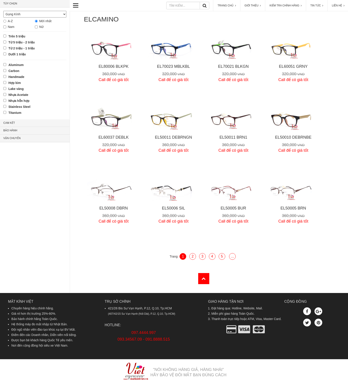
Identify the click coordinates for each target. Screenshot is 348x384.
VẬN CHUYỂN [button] (12, 138)
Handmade (16, 77)
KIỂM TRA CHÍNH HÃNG (285, 5)
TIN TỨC (316, 5)
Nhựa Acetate (18, 95)
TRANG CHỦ (227, 5)
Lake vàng (16, 89)
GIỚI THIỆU (253, 5)
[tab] (35, 4)
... (232, 256)
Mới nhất (45, 21)
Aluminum (16, 65)
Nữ (41, 27)
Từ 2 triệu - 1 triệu (21, 48)
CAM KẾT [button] (9, 122)
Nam (11, 27)
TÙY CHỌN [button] (10, 3)
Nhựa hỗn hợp (18, 101)
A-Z (10, 21)
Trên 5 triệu (16, 36)
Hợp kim (14, 83)
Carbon (13, 71)
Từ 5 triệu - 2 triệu (21, 42)
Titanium (14, 112)
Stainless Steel (19, 107)
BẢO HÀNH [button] (10, 130)
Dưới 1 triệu (17, 54)
